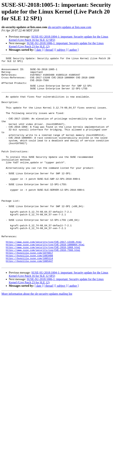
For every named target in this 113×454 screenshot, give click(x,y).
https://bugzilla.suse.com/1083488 (29, 295)
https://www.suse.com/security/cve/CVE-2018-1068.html (43, 285)
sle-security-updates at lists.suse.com (69, 27)
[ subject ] (61, 49)
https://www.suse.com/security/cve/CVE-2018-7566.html (43, 289)
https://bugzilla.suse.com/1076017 (29, 292)
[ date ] (39, 49)
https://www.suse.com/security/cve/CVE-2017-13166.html (43, 279)
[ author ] (73, 49)
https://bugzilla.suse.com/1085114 (29, 298)
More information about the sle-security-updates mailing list (36, 335)
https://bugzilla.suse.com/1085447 (29, 302)
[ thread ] (49, 49)
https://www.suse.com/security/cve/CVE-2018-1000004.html (45, 282)
